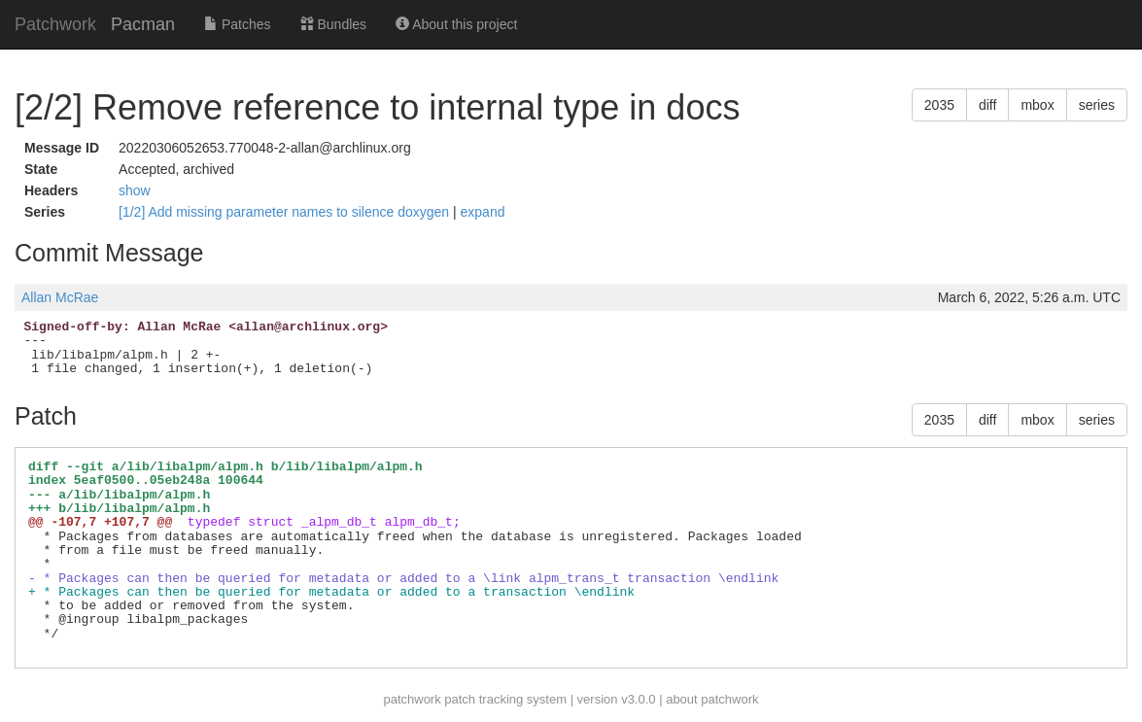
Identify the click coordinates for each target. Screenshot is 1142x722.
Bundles (333, 24)
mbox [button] (1037, 105)
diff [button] (987, 105)
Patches (237, 24)
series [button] (1097, 105)
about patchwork (712, 699)
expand (483, 212)
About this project (456, 24)
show (135, 190)
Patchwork (55, 24)
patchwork (411, 699)
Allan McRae (59, 297)
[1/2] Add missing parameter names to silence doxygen (286, 212)
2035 (939, 105)
